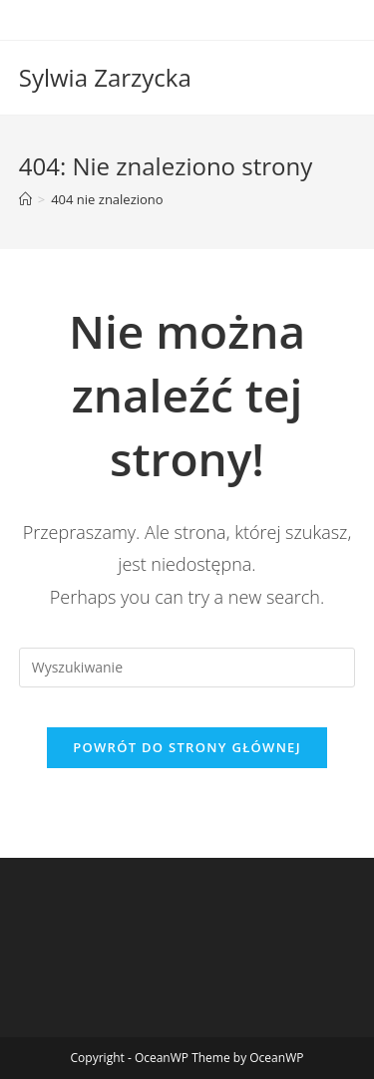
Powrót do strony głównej (187, 747)
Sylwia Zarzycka (105, 77)
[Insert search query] (187, 667)
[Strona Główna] (25, 199)
